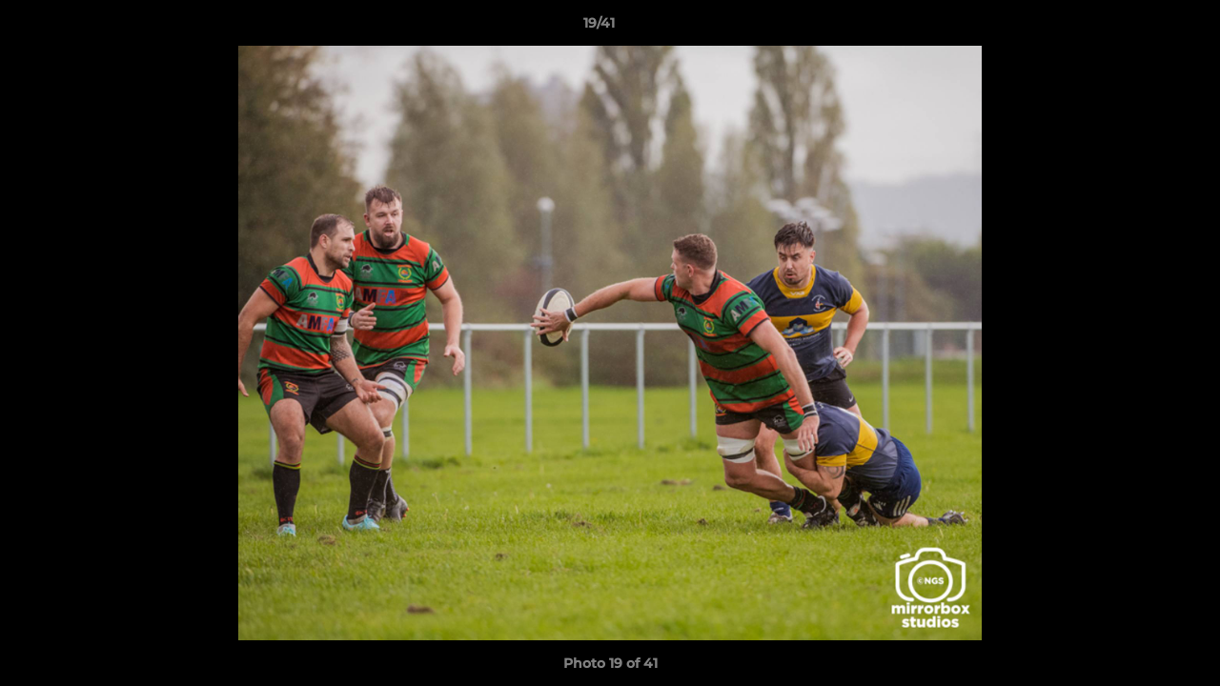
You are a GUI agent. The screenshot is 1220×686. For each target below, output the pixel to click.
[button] (1139, 27)
